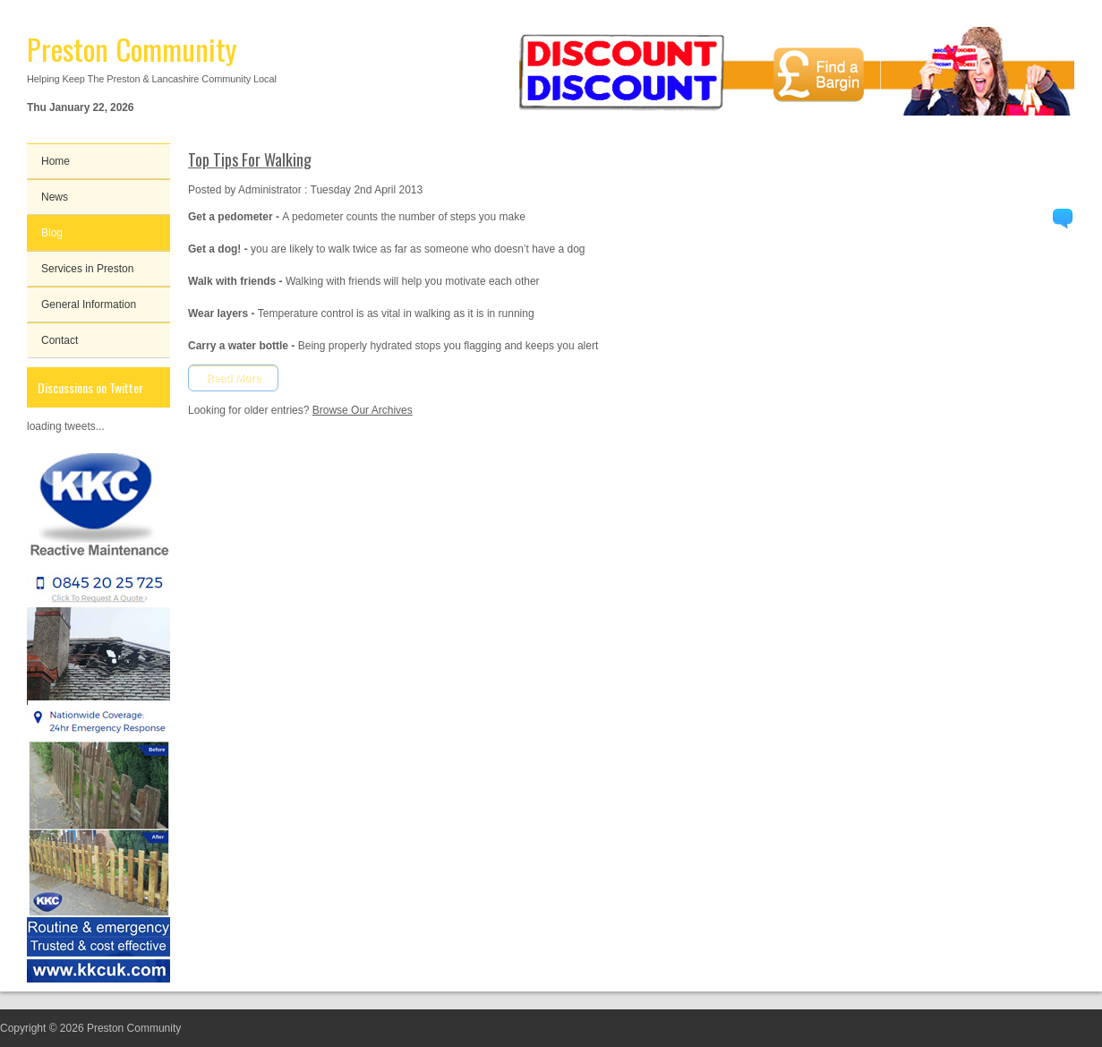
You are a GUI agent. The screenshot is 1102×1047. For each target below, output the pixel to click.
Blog (52, 233)
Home (55, 161)
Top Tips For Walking (250, 159)
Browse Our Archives (362, 410)
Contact (59, 340)
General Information (88, 304)
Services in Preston (87, 268)
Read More (233, 378)
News (54, 197)
